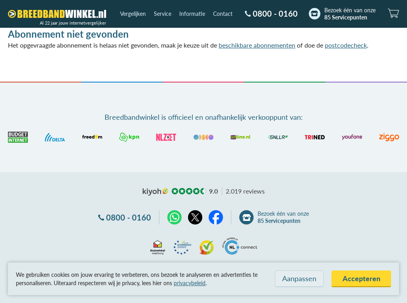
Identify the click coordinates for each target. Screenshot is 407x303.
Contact (223, 13)
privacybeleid (189, 283)
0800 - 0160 (275, 13)
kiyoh (155, 192)
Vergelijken (133, 13)
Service (162, 13)
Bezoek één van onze (350, 14)
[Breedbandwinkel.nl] (57, 14)
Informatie (192, 13)
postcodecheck (346, 45)
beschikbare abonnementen (257, 45)
